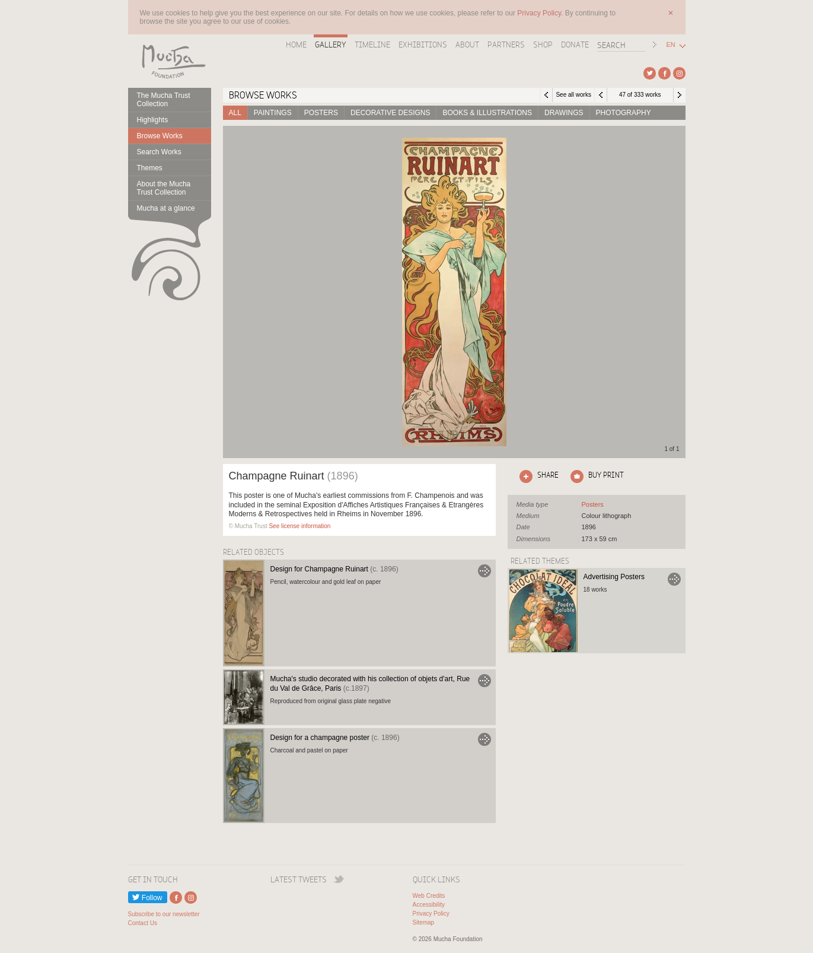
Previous (601, 95)
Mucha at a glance (166, 208)
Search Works (159, 152)
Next (680, 95)
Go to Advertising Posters (674, 579)
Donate (575, 44)
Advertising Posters (614, 577)
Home (296, 44)
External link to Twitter (649, 73)
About (467, 44)
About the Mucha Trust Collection (164, 188)
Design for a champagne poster (335, 737)
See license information (299, 526)
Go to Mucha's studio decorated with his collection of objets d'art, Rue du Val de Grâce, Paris (484, 680)
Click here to (537, 476)
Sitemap (424, 922)
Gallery (330, 44)
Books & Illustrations (486, 113)
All (235, 113)
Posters (321, 113)
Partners (506, 44)
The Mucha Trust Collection (163, 99)
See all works (573, 94)
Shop (543, 44)
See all (593, 504)
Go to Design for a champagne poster (484, 739)
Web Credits (429, 895)
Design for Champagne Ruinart (334, 569)
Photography (623, 113)
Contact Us (142, 923)
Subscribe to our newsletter (164, 914)
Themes (149, 168)
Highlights (152, 120)
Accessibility (429, 904)
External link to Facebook (664, 73)
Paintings (273, 113)
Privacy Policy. (541, 13)
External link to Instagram (679, 73)
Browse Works (160, 136)
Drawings (564, 113)
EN (671, 45)
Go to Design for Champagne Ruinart (484, 570)
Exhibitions (422, 44)
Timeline (372, 44)
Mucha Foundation (169, 61)
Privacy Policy (431, 913)
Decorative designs (390, 113)
